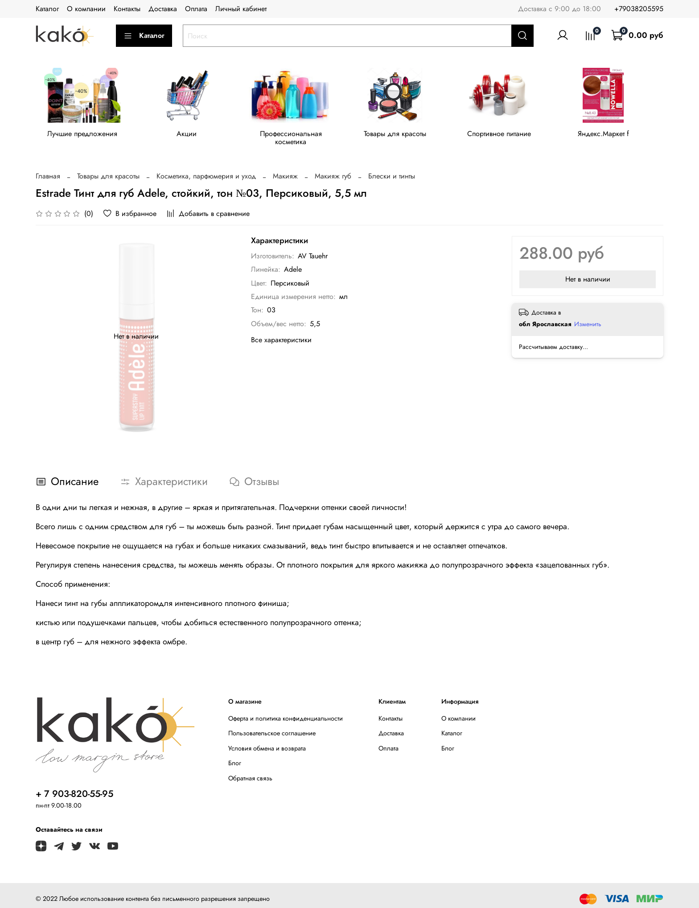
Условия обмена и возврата (267, 741)
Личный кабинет (241, 9)
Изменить (587, 317)
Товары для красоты (402, 135)
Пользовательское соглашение (272, 726)
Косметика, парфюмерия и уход (206, 169)
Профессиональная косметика (296, 135)
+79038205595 (638, 9)
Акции (190, 135)
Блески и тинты (391, 169)
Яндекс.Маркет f (615, 135)
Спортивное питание (509, 135)
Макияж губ (333, 169)
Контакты (127, 9)
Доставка (162, 9)
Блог (234, 756)
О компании (86, 9)
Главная (48, 169)
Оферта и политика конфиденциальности (285, 711)
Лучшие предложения (84, 135)
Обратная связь (250, 771)
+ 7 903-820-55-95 (74, 787)
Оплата (196, 9)
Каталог (47, 9)
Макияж (285, 169)
